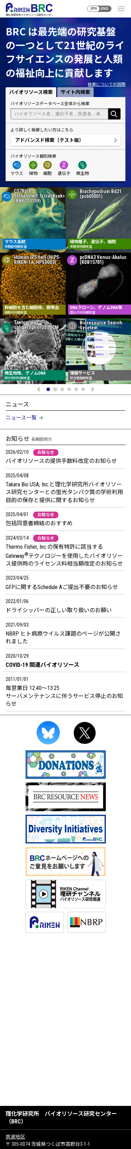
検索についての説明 (106, 84)
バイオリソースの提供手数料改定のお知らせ (61, 461)
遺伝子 (64, 168)
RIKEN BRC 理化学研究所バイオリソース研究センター (29, 9)
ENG (104, 9)
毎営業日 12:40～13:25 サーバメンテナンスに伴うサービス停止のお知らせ (64, 696)
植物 (33, 168)
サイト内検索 (75, 92)
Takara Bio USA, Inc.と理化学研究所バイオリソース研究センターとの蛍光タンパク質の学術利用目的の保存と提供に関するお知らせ (64, 492)
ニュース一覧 (21, 418)
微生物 (82, 168)
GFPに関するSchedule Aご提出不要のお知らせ (62, 587)
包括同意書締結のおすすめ (39, 523)
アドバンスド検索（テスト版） (49, 140)
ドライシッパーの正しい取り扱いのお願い (59, 610)
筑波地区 (15, 1137)
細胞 (47, 168)
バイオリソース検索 (31, 92)
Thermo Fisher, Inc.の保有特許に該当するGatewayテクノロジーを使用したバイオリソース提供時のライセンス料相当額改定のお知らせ (64, 555)
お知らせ (45, 452)
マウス (16, 168)
